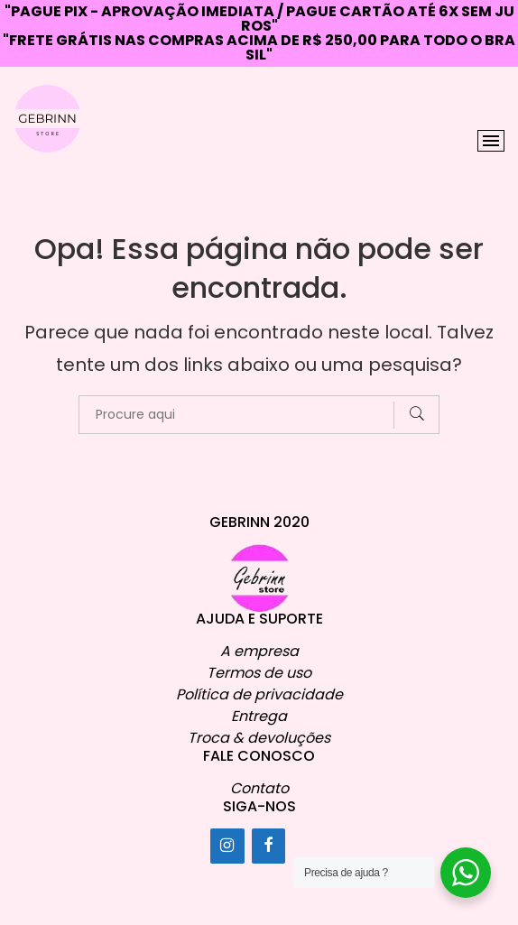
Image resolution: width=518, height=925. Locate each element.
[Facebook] (269, 845)
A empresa (259, 650)
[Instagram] (227, 845)
